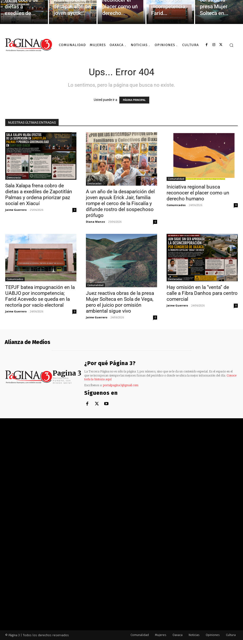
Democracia (14, 177)
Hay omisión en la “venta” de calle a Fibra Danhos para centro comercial (202, 293)
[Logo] (29, 44)
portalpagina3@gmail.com (120, 385)
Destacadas (94, 183)
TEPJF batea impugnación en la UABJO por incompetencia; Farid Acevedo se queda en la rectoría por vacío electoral (40, 296)
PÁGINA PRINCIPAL (134, 100)
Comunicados (176, 205)
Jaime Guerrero (16, 210)
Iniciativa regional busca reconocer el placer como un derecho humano (198, 193)
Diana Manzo (95, 221)
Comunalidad (176, 178)
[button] (231, 45)
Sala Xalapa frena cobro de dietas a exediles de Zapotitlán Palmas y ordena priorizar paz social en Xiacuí (38, 194)
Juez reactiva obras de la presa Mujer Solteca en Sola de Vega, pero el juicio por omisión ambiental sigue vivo (120, 302)
